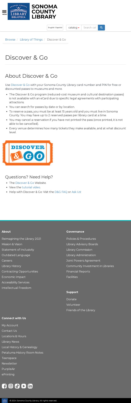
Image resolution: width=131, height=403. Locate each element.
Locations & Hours (14, 336)
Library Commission (79, 249)
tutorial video (31, 187)
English (51, 27)
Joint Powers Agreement (83, 260)
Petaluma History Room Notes (22, 352)
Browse (10, 39)
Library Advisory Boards (82, 244)
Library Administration (81, 255)
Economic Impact (14, 277)
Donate (71, 299)
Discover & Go (20, 85)
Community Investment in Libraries (90, 266)
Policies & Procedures (81, 238)
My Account (10, 325)
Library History (11, 266)
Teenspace (9, 358)
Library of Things (31, 39)
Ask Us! (76, 192)
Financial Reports (78, 271)
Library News (10, 341)
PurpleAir (8, 369)
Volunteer (73, 304)
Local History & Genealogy (19, 347)
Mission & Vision (12, 244)
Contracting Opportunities (20, 271)
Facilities (72, 277)
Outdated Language (16, 255)
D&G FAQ (61, 192)
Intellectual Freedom (16, 288)
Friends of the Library (80, 310)
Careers (7, 260)
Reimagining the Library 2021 (21, 238)
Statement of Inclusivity (18, 249)
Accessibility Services (15, 282)
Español (58, 27)
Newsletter (9, 363)
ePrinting (8, 374)
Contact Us (9, 330)
